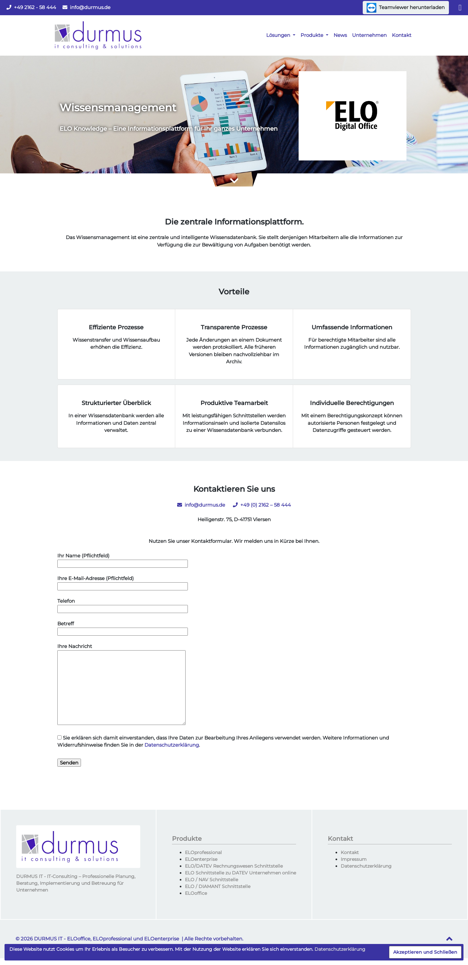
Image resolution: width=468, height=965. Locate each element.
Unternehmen (369, 35)
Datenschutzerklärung (171, 745)
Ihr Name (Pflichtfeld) (122, 560)
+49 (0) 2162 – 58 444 (262, 505)
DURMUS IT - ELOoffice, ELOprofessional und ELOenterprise (106, 939)
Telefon (122, 605)
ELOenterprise (201, 859)
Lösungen (278, 35)
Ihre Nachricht (121, 684)
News (340, 35)
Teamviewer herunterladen (406, 8)
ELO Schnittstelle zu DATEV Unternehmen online (240, 873)
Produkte (313, 35)
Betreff (122, 627)
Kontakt (401, 35)
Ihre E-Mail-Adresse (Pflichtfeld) (122, 582)
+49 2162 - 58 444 (31, 7)
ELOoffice (196, 893)
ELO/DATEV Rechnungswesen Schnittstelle (234, 866)
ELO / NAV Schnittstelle (211, 880)
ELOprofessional (203, 852)
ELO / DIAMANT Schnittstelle (217, 886)
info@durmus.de (86, 7)
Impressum (354, 859)
